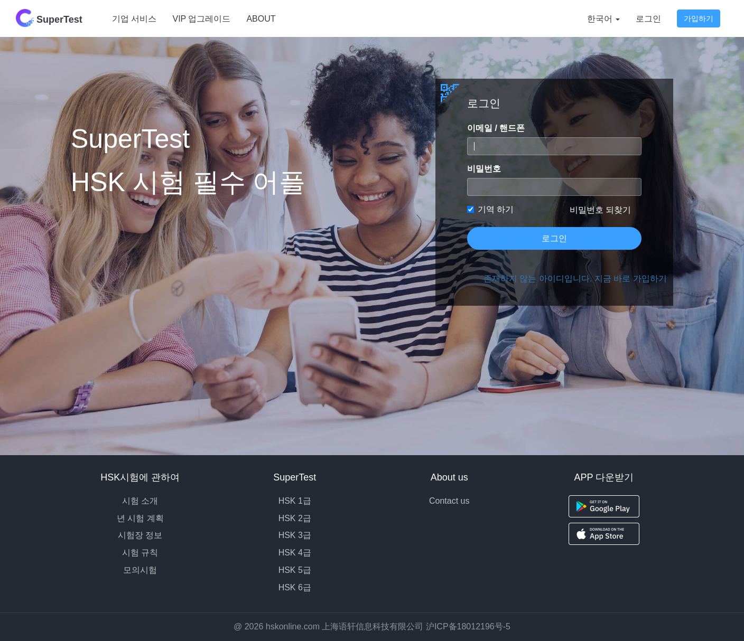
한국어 (603, 18)
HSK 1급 (294, 500)
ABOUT (260, 18)
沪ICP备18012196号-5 (468, 626)
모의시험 (140, 569)
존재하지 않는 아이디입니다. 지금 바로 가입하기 (562, 278)
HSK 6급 (294, 587)
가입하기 (698, 18)
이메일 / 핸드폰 (496, 128)
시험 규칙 (140, 552)
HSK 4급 (294, 552)
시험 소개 (140, 500)
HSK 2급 (294, 518)
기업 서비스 (134, 18)
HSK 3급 (294, 535)
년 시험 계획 (140, 518)
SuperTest (49, 18)
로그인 (648, 18)
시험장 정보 (140, 535)
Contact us (449, 500)
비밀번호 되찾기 (600, 209)
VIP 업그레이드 (201, 18)
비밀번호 (484, 168)
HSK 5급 (294, 569)
